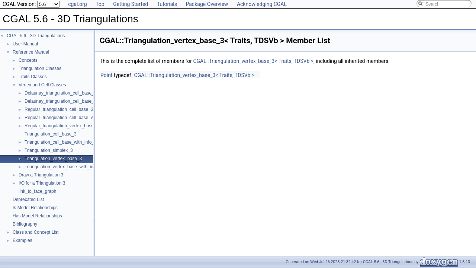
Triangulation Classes (40, 68)
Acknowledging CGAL (262, 4)
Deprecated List (28, 199)
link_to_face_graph (37, 191)
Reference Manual (31, 52)
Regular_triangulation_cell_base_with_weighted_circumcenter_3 (88, 117)
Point (106, 75)
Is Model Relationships (35, 207)
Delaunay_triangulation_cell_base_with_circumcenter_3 (80, 101)
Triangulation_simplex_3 (49, 150)
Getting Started (130, 4)
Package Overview (207, 4)
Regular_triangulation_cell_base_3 (59, 109)
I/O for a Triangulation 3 (42, 183)
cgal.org (77, 4)
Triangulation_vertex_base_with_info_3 (63, 166)
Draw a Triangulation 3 (41, 175)
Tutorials (167, 4)
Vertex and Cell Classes (42, 84)
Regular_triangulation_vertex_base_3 (62, 125)
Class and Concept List (35, 232)
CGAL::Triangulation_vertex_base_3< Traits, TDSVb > (253, 61)
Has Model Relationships (37, 215)
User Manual (25, 44)
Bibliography (25, 224)
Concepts (28, 60)
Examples (22, 240)
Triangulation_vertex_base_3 (53, 158)
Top (100, 4)
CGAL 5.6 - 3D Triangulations (36, 35)
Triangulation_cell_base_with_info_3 (61, 142)
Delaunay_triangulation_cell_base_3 (60, 93)
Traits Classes (33, 76)
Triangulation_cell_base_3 (51, 134)
